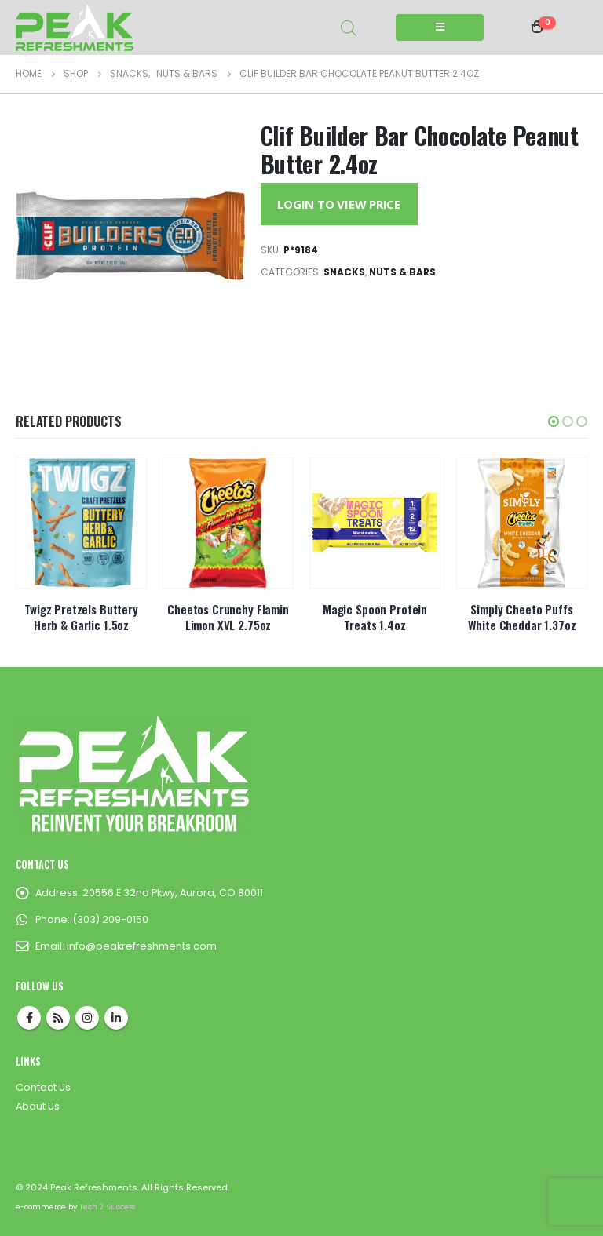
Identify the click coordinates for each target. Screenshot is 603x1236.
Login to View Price (338, 204)
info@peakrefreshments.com (142, 946)
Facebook (29, 1018)
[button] (553, 421)
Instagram (87, 1018)
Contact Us (43, 1087)
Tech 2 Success (107, 1206)
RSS (58, 1018)
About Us (38, 1106)
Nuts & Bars (402, 272)
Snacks (344, 272)
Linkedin (116, 1018)
